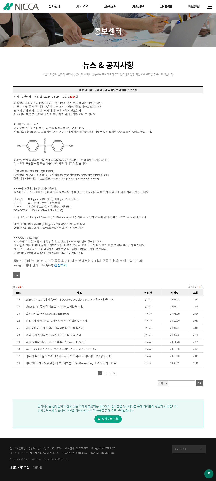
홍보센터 (194, 7)
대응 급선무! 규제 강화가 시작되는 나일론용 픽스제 (54, 328)
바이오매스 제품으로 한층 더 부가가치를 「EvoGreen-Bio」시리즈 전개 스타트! (71, 363)
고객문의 (166, 7)
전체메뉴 (210, 6)
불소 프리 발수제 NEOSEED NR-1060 (47, 314)
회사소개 (54, 7)
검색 (199, 383)
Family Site (189, 449)
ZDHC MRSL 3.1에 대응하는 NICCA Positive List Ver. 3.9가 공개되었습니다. (69, 299)
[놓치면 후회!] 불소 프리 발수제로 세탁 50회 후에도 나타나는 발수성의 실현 (68, 356)
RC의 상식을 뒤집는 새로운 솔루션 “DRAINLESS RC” (55, 342)
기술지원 (138, 7)
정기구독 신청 (108, 419)
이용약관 (37, 467)
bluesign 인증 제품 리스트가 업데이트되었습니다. (54, 306)
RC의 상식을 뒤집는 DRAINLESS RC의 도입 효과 (53, 335)
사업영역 (82, 7)
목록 (16, 274)
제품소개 (110, 7)
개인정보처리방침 (19, 467)
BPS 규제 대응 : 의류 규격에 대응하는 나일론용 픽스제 (56, 321)
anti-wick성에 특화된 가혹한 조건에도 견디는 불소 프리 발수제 (61, 349)
